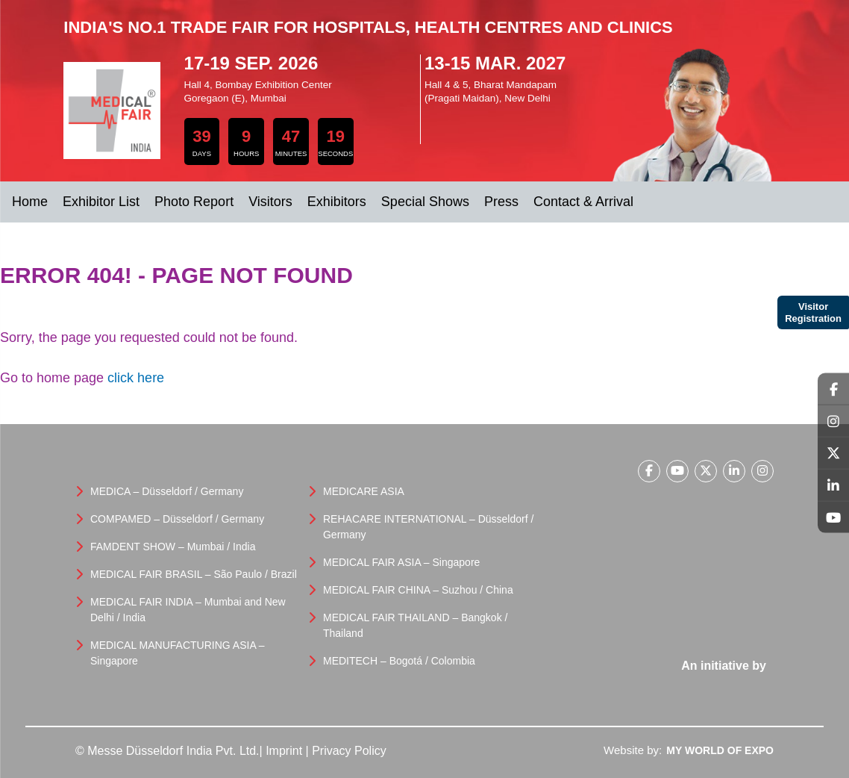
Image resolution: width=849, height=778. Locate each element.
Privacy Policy (349, 750)
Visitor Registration (813, 312)
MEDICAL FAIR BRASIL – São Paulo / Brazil (193, 574)
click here (135, 377)
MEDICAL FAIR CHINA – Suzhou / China (418, 590)
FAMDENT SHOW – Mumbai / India (172, 547)
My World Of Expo (720, 750)
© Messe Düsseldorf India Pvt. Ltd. (167, 750)
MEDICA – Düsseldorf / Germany (166, 491)
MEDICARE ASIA (363, 491)
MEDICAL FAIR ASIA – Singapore (401, 562)
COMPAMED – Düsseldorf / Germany (177, 519)
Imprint (284, 750)
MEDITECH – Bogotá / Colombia (399, 661)
